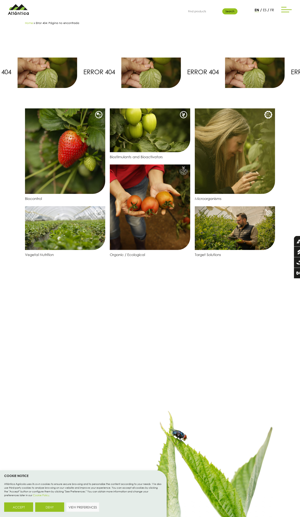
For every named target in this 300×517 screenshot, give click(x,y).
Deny (50, 507)
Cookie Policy (41, 495)
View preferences (83, 507)
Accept (19, 507)
